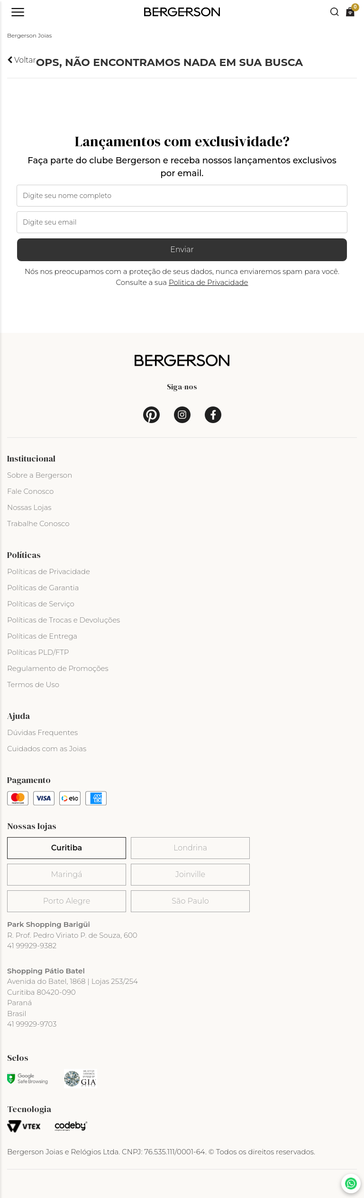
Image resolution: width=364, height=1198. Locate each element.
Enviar (182, 249)
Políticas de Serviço (40, 603)
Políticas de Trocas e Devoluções (63, 619)
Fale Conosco (30, 491)
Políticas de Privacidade (48, 571)
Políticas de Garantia (43, 587)
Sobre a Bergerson (39, 475)
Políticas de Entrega (42, 636)
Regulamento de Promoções (58, 668)
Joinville (190, 874)
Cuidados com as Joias (46, 748)
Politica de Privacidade (208, 282)
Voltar (21, 60)
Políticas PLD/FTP (38, 652)
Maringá (66, 874)
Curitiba (66, 847)
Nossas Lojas (29, 507)
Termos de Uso (33, 684)
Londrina (190, 847)
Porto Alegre (66, 901)
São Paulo (190, 901)
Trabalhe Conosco (38, 523)
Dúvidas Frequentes (42, 732)
